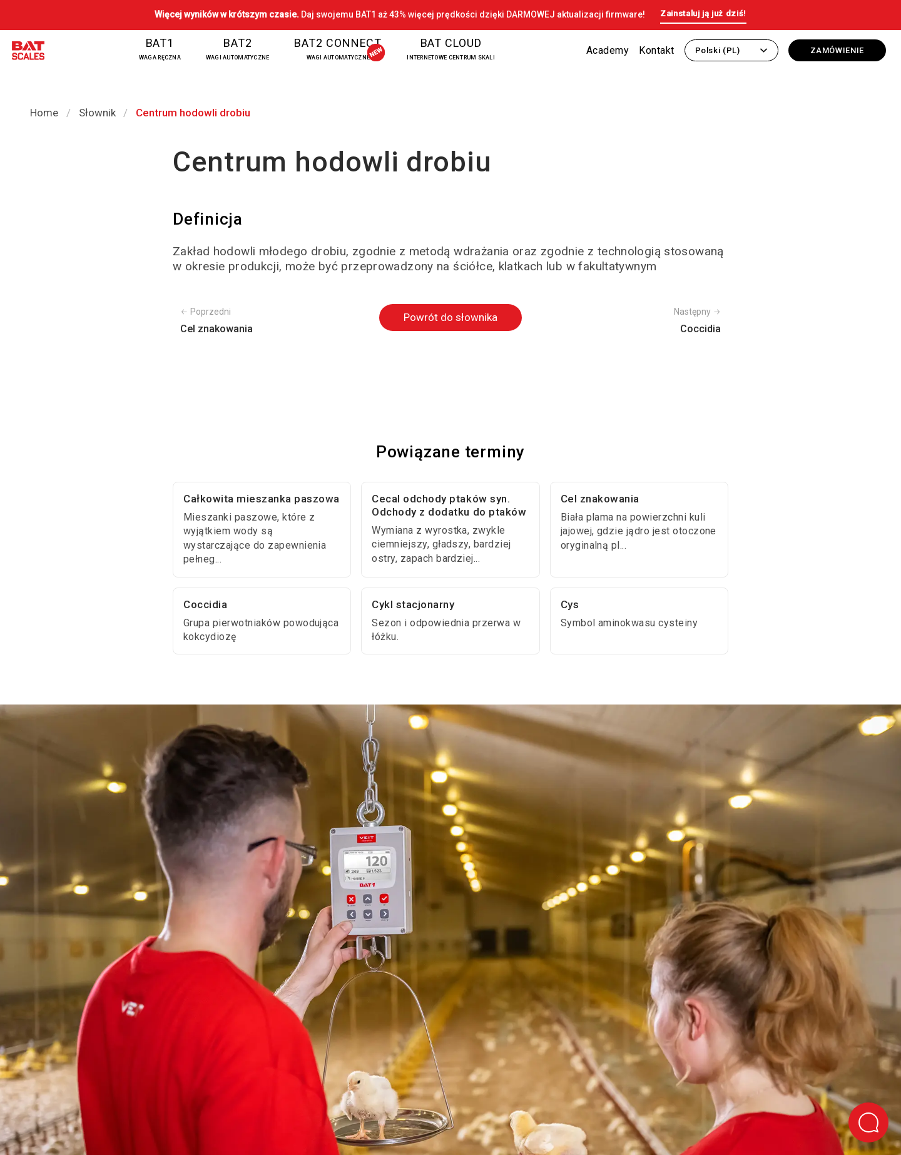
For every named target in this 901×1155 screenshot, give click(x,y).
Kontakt (656, 50)
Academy (607, 50)
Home (44, 112)
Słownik (97, 112)
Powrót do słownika (450, 317)
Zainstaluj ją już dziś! (703, 13)
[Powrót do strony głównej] (28, 52)
